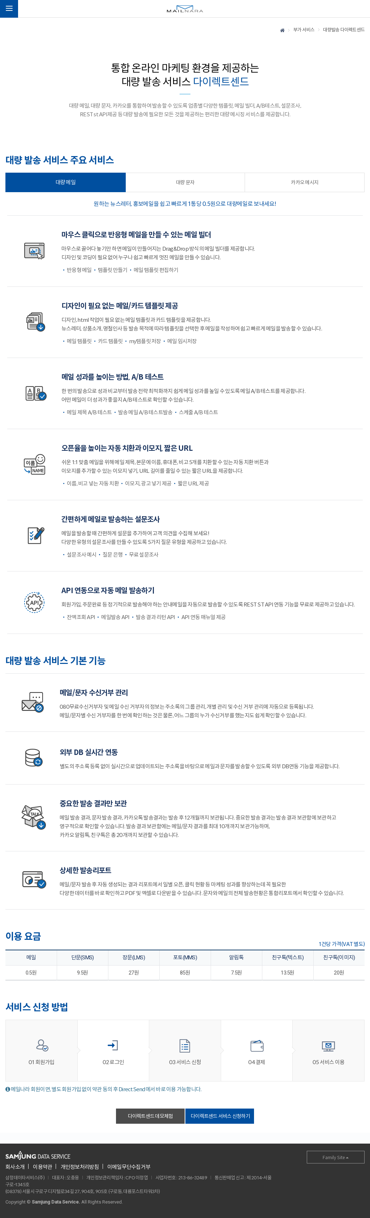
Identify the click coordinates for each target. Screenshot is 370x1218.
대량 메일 (66, 182)
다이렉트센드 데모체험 (150, 1116)
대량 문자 (185, 182)
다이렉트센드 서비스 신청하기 (220, 1116)
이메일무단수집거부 (128, 1167)
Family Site (336, 1157)
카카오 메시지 (304, 182)
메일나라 (185, 9)
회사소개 (15, 1167)
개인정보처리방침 (80, 1167)
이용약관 (42, 1167)
